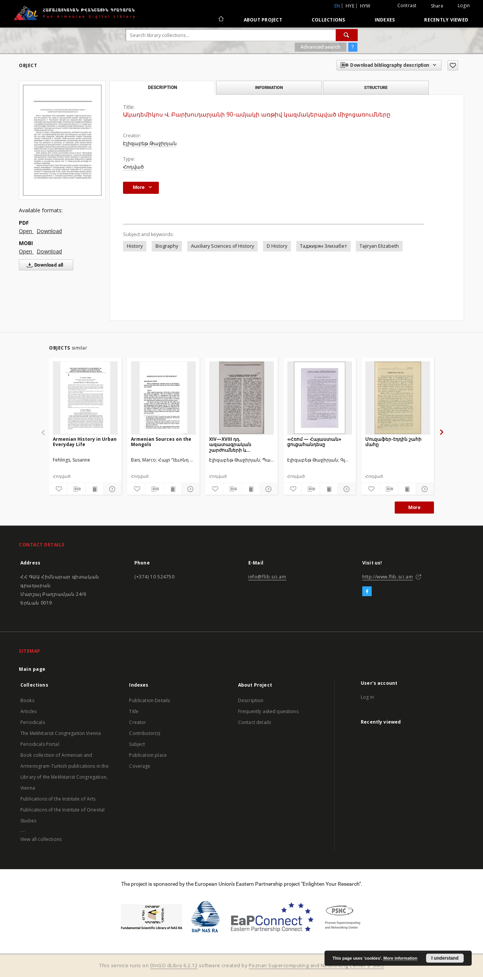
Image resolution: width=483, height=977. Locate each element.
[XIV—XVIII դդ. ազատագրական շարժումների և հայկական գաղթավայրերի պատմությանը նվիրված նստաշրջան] (241, 398)
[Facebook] (367, 591)
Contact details (254, 722)
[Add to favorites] (453, 65)
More (414, 507)
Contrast (407, 5)
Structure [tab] (376, 87)
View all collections (41, 839)
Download (49, 231)
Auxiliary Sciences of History (222, 246)
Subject (137, 744)
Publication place (148, 755)
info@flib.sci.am (267, 577)
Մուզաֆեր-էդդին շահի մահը (393, 442)
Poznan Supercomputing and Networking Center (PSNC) (316, 965)
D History (277, 246)
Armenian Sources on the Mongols (161, 442)
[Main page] (220, 19)
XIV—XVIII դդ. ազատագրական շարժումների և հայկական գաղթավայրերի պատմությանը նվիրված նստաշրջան (239, 444)
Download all (43, 265)
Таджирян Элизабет (323, 246)
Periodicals (32, 722)
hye (350, 5)
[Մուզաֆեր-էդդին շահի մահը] (398, 398)
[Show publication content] (94, 489)
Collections (328, 20)
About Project (263, 20)
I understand (444, 958)
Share (437, 6)
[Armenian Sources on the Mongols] (163, 398)
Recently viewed (446, 20)
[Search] (347, 35)
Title (133, 711)
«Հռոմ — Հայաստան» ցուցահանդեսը (314, 442)
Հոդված (133, 167)
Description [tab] (162, 87)
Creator (137, 722)
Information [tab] (269, 87)
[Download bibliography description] (76, 489)
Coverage (139, 766)
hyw (365, 5)
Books (27, 700)
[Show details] (111, 489)
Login (464, 5)
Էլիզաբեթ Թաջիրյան (150, 143)
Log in (367, 697)
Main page (32, 669)
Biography (166, 246)
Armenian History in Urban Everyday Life (85, 442)
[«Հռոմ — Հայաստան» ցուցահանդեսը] (320, 398)
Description (251, 700)
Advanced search (320, 47)
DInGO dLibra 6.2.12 (174, 965)
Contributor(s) (144, 733)
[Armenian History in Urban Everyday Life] (85, 398)
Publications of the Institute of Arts (58, 799)
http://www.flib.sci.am (387, 577)
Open (26, 231)
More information (400, 958)
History (135, 246)
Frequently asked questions (268, 711)
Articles (28, 711)
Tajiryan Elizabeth (379, 246)
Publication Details (149, 700)
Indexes (385, 20)
